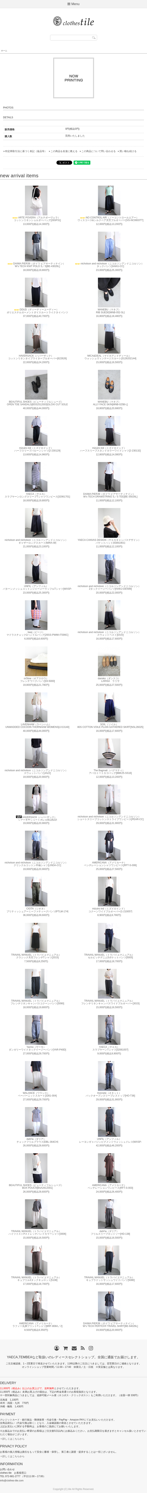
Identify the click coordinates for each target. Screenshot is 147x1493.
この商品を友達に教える (63, 151)
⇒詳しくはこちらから (12, 1438)
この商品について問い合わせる (98, 151)
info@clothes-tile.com (12, 1480)
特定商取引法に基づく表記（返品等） (26, 151)
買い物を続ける (128, 151)
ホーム (4, 50)
